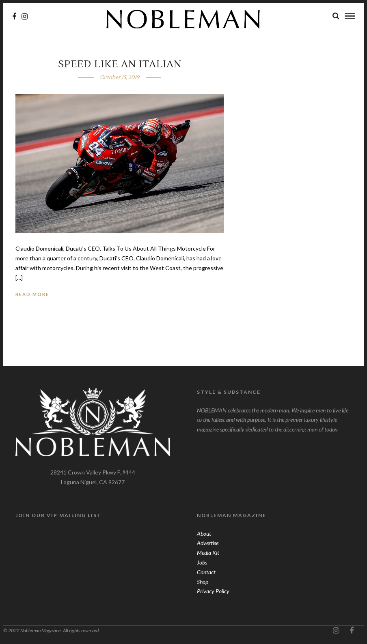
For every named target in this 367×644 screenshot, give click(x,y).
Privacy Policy (213, 591)
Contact (206, 572)
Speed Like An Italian (119, 64)
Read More (32, 294)
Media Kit (208, 552)
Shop (202, 581)
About (204, 533)
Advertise (207, 542)
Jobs (202, 562)
